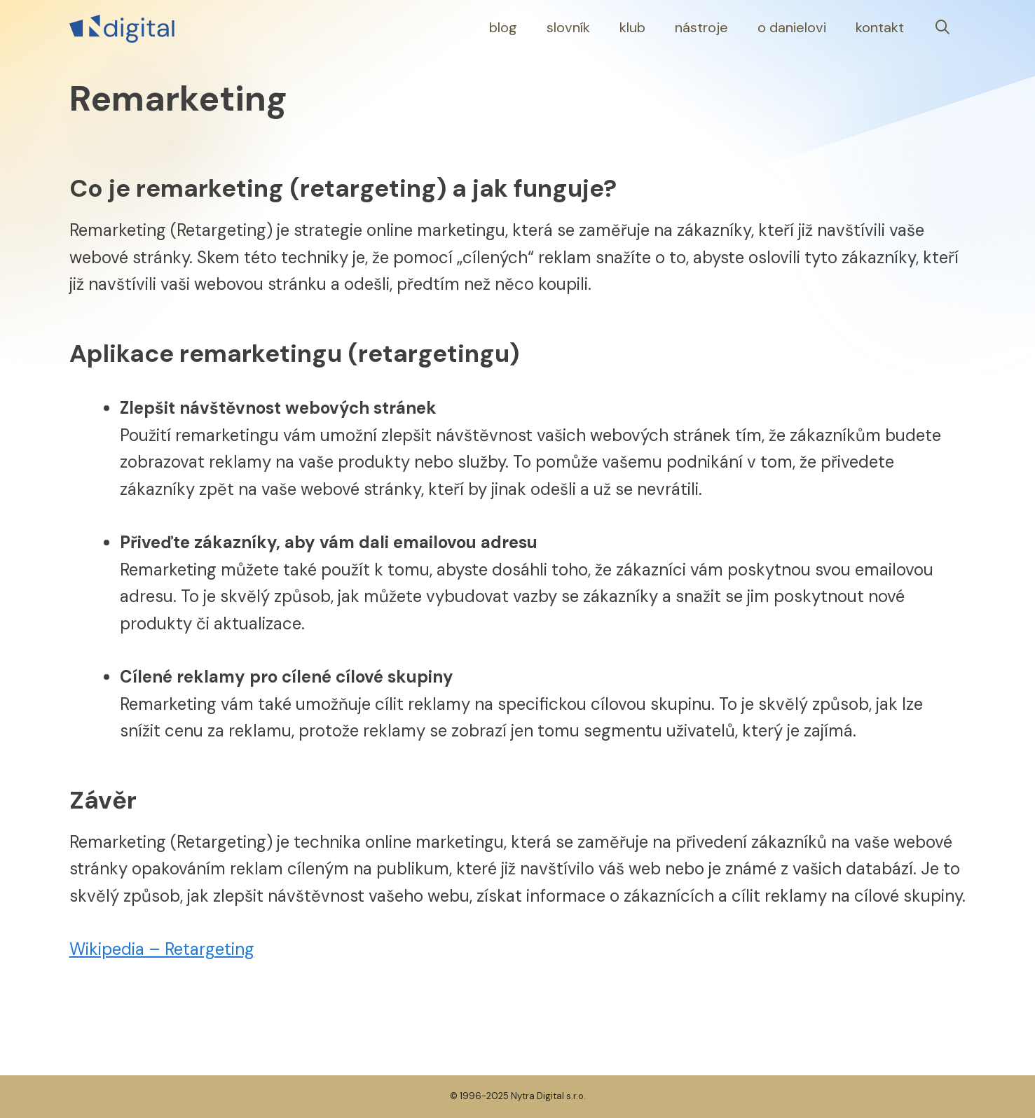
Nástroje (701, 27)
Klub (632, 27)
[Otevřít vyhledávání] (942, 27)
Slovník (568, 27)
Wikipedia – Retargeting (161, 949)
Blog (503, 27)
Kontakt (880, 27)
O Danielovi (792, 27)
